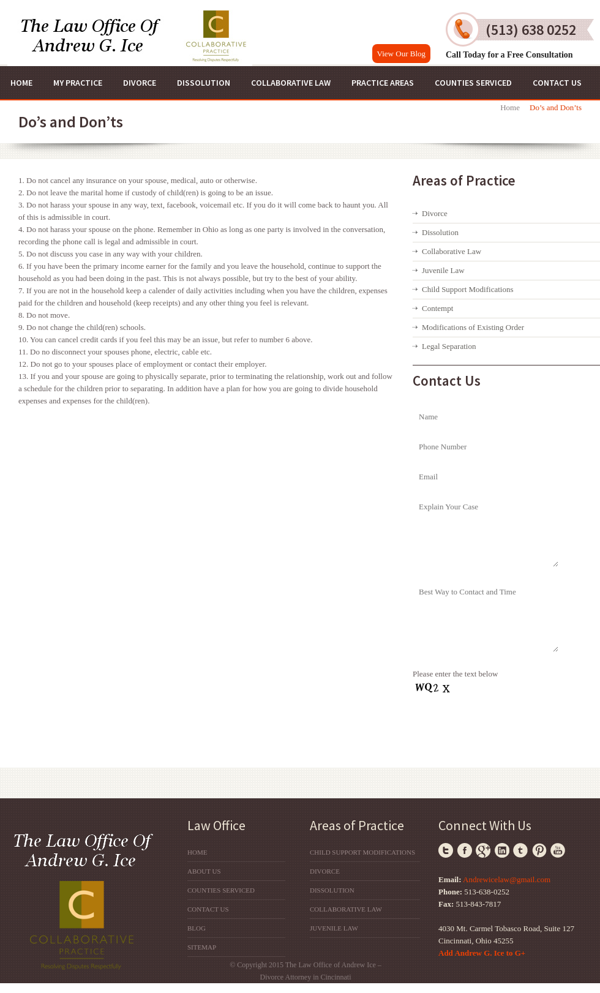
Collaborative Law (291, 82)
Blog (196, 928)
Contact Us (557, 82)
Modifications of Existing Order (473, 327)
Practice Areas (382, 82)
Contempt (437, 308)
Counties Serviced (473, 82)
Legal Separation (449, 346)
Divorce (139, 82)
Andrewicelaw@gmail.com (506, 879)
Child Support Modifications (468, 289)
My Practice (77, 82)
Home (21, 82)
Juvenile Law (443, 270)
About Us (204, 871)
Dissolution (203, 82)
